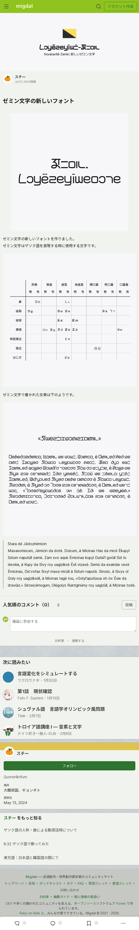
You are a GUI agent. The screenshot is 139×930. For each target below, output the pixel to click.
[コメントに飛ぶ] (55, 923)
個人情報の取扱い (87, 897)
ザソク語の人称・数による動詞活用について (69, 831)
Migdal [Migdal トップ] (31, 877)
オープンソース (85, 903)
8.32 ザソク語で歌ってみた (69, 845)
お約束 (59, 641)
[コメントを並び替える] (58, 605)
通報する (78, 641)
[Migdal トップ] (24, 6)
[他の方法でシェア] (123, 923)
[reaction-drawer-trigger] (19, 923)
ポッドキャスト (51, 883)
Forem (121, 903)
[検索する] (98, 6)
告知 (31, 883)
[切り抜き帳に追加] (91, 923)
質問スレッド (98, 883)
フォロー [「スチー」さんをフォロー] (69, 765)
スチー (20, 77)
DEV (9, 903)
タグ (70, 883)
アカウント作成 (120, 6)
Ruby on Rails (30, 913)
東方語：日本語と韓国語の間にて (69, 858)
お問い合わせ (69, 890)
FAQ (81, 883)
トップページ (14, 883)
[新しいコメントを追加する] (73, 624)
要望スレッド (122, 883)
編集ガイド (62, 897)
